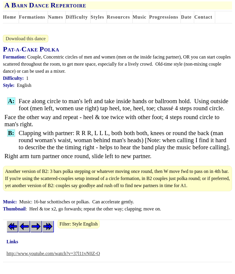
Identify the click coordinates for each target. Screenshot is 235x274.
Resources (118, 17)
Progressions (163, 17)
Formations (32, 17)
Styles (97, 17)
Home (9, 17)
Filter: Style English (78, 223)
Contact (203, 17)
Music (140, 17)
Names (55, 17)
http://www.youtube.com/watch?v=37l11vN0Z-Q (53, 253)
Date (186, 17)
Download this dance (26, 38)
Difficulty (77, 17)
